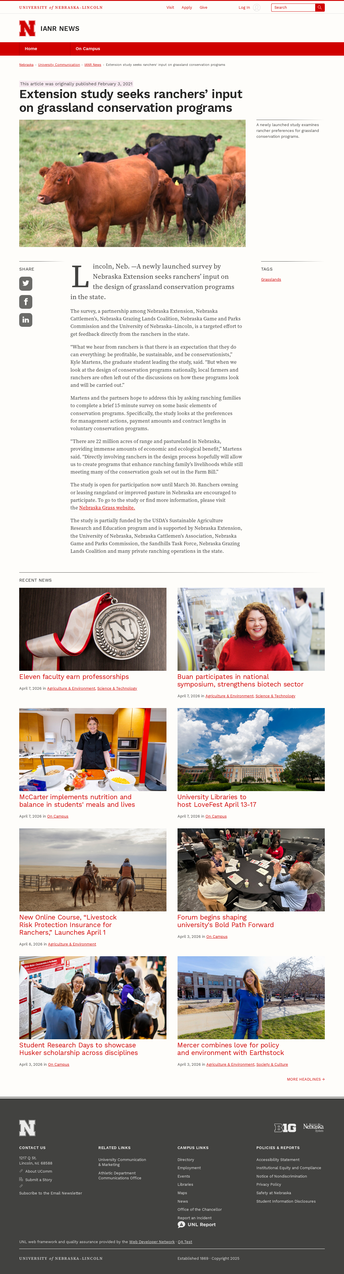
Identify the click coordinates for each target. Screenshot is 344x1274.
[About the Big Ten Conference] (285, 1127)
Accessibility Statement (277, 1159)
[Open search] (298, 7)
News (183, 1201)
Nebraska (26, 65)
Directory (186, 1159)
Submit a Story (38, 1180)
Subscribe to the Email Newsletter (50, 1193)
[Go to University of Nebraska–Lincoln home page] (27, 28)
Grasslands (271, 279)
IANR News (59, 28)
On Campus (88, 48)
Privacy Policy (268, 1184)
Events (184, 1176)
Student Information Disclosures (286, 1201)
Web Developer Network (152, 1242)
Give (204, 7)
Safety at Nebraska (273, 1193)
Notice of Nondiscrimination (281, 1176)
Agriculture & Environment (71, 688)
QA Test (185, 1242)
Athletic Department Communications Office (119, 1176)
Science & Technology (117, 688)
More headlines (304, 1079)
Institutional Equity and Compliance (288, 1168)
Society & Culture (272, 1064)
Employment (189, 1168)
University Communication (59, 65)
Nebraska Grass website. (107, 507)
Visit (170, 7)
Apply (187, 7)
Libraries (185, 1184)
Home (31, 48)
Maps (182, 1193)
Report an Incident (197, 1222)
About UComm (38, 1171)
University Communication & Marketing (122, 1162)
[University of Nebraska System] (314, 1127)
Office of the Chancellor (200, 1209)
